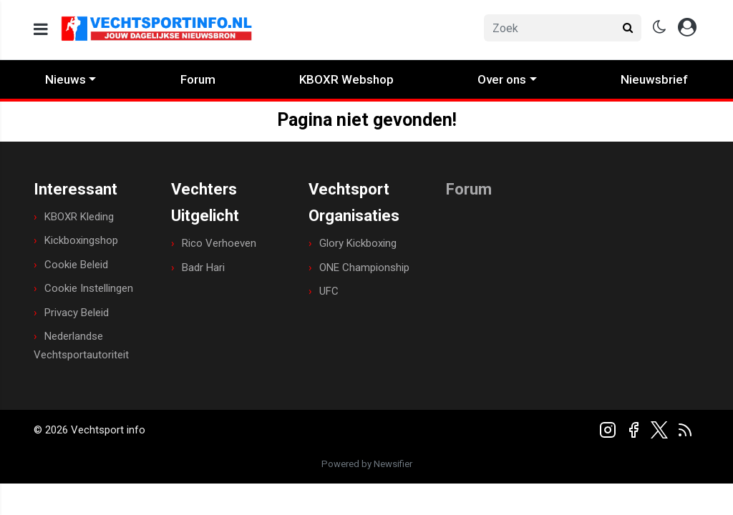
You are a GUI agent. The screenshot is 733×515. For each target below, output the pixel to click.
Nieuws (65, 79)
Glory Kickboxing (358, 243)
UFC (329, 291)
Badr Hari (203, 267)
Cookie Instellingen (88, 288)
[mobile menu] (41, 29)
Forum (197, 79)
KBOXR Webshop (346, 79)
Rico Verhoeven (219, 243)
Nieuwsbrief (654, 79)
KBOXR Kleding (79, 216)
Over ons (501, 79)
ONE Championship (364, 267)
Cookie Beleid (76, 264)
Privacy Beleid (76, 312)
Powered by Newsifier (366, 463)
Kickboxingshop (81, 240)
